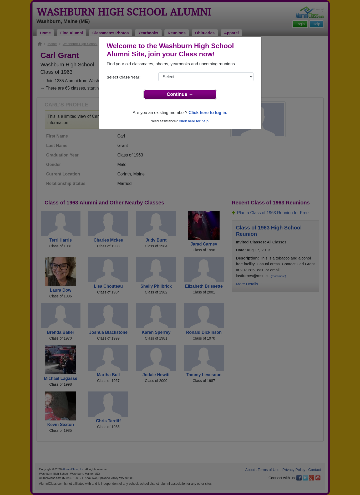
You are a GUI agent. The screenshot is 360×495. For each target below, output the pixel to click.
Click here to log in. (208, 112)
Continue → (180, 94)
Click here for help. (194, 121)
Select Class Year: (124, 77)
